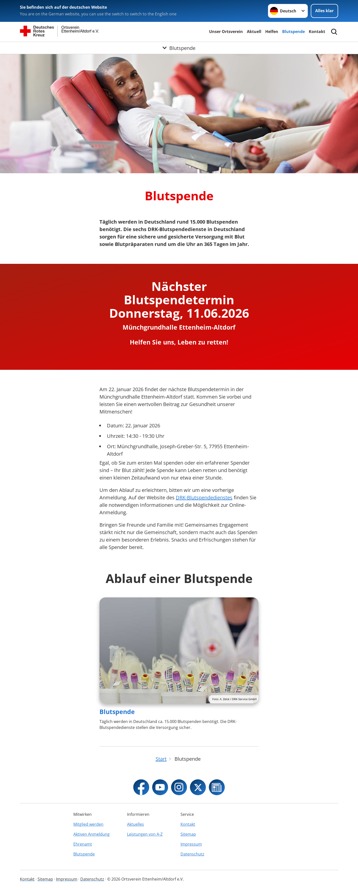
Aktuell (254, 31)
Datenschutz (192, 854)
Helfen (271, 31)
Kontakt (317, 31)
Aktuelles (135, 824)
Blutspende (293, 31)
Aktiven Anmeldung (91, 834)
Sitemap (188, 834)
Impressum (191, 844)
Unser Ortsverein (226, 31)
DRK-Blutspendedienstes (204, 497)
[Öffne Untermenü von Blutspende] (179, 48)
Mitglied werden (88, 824)
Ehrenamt (82, 844)
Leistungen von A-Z (145, 834)
